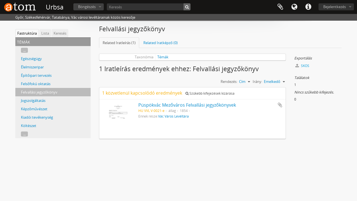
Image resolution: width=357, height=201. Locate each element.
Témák (162, 56)
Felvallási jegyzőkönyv (39, 92)
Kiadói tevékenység (37, 117)
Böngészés (87, 6)
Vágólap (280, 7)
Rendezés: (229, 81)
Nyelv (294, 7)
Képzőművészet (34, 108)
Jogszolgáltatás (33, 100)
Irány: (257, 81)
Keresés (60, 33)
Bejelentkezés (334, 6)
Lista (45, 33)
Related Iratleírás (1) (119, 42)
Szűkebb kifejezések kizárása (210, 93)
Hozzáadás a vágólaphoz (280, 105)
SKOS (302, 65)
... (24, 50)
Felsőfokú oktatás (35, 83)
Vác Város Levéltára (173, 116)
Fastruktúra (27, 33)
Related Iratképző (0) (160, 42)
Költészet (28, 125)
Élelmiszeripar (32, 67)
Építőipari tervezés (36, 75)
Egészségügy (31, 58)
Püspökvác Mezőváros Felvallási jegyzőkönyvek (187, 105)
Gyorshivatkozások (308, 7)
